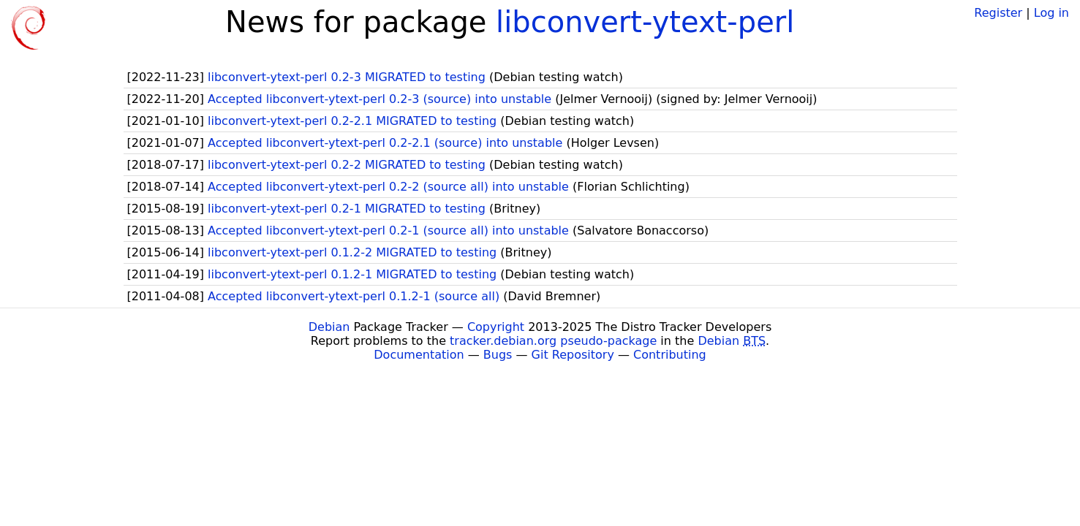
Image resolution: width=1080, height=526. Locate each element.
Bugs (498, 355)
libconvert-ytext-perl (645, 22)
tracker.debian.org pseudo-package (553, 341)
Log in (1051, 13)
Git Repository (573, 355)
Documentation (419, 355)
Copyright (495, 327)
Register (998, 13)
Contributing (669, 355)
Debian (329, 327)
